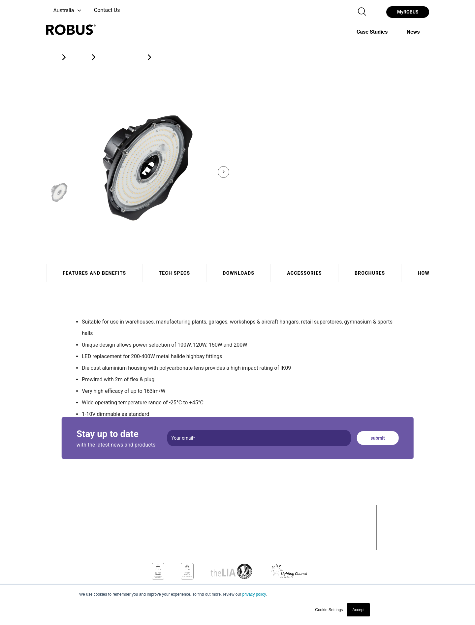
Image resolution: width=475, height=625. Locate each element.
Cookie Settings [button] (329, 610)
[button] (64, 10)
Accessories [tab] (304, 273)
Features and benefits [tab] (94, 273)
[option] (372, 32)
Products (394, 510)
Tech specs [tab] (174, 273)
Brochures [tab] (369, 273)
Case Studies (400, 520)
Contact (392, 541)
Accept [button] (358, 610)
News (388, 531)
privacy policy (254, 594)
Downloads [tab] (238, 273)
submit (377, 438)
